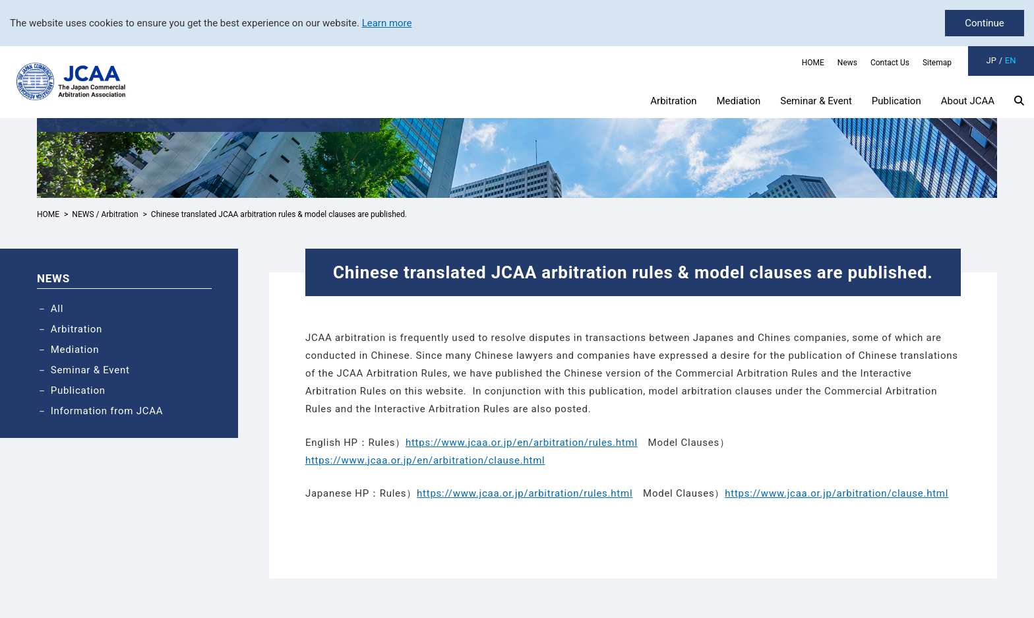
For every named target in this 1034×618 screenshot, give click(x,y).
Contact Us (889, 62)
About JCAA (967, 101)
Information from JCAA (107, 411)
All (57, 309)
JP (991, 60)
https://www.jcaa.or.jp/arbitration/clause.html (836, 493)
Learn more (387, 23)
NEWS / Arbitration (105, 214)
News (847, 62)
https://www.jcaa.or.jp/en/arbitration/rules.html (522, 442)
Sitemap (937, 62)
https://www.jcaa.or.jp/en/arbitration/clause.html (425, 460)
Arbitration (673, 101)
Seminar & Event (816, 101)
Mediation (739, 101)
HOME (813, 62)
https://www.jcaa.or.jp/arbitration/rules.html (524, 493)
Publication (896, 101)
